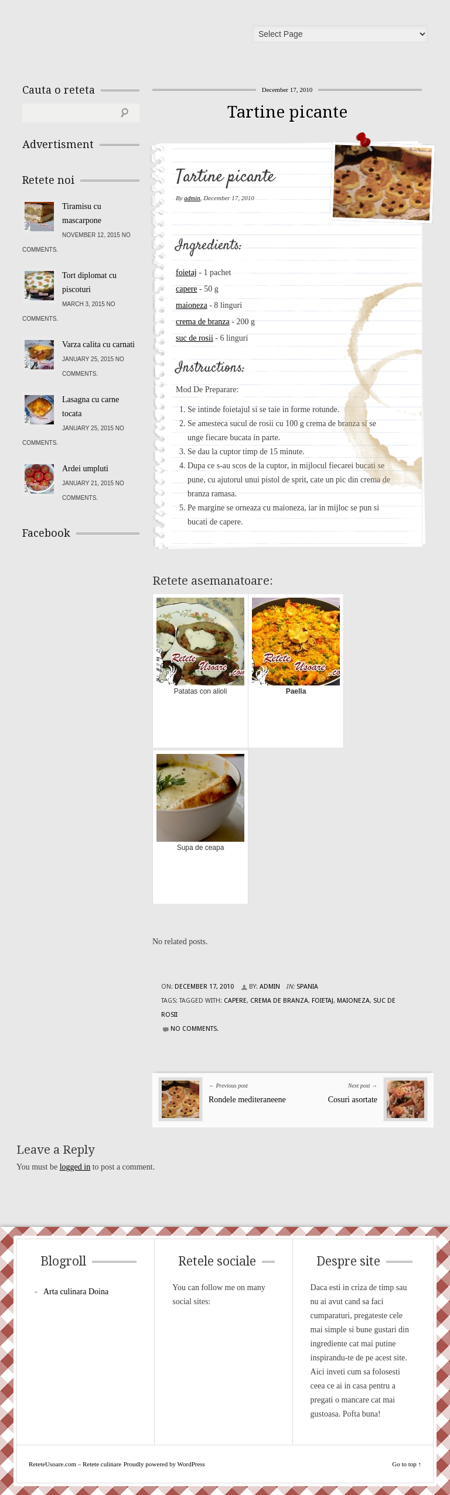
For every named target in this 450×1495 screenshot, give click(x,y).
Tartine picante (287, 112)
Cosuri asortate (352, 1099)
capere (186, 288)
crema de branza (203, 321)
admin (192, 197)
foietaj (186, 272)
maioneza (191, 305)
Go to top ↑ (406, 1463)
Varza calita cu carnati (98, 344)
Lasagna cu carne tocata (90, 406)
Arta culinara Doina (75, 1291)
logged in (75, 1167)
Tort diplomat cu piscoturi (89, 282)
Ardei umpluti (85, 468)
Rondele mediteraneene (247, 1099)
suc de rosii (194, 338)
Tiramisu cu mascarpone (81, 213)
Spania (307, 986)
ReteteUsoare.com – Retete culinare (106, 37)
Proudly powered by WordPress (164, 1463)
